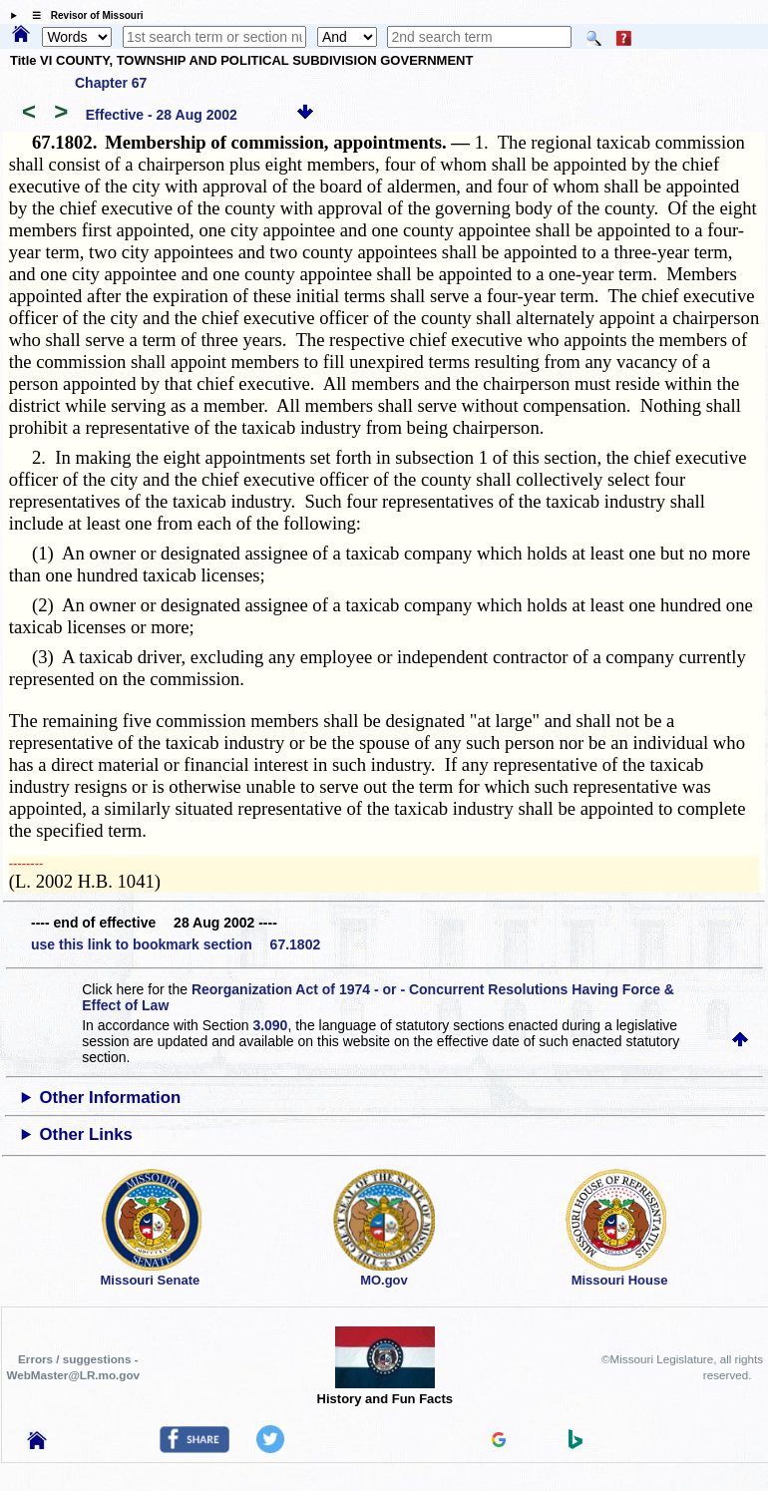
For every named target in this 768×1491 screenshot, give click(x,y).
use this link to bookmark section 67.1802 (175, 944)
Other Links (86, 1134)
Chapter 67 (111, 83)
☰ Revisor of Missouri (83, 15)
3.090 (269, 1025)
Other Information (111, 1097)
